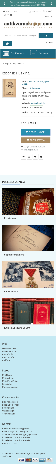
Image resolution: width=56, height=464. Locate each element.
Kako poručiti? (9, 357)
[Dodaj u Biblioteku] (29, 157)
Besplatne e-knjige (10, 405)
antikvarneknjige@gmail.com (24, 434)
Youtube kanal (8, 414)
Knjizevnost (18, 63)
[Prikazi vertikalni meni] (6, 53)
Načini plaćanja (31, 149)
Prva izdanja (10, 218)
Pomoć (49, 11)
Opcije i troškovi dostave (34, 146)
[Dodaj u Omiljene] (35, 157)
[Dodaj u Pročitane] (41, 157)
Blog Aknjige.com (10, 402)
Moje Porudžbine (10, 381)
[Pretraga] (46, 35)
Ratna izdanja (11, 291)
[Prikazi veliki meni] (33, 52)
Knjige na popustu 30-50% (17, 328)
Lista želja (6, 384)
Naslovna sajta (9, 348)
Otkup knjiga (8, 411)
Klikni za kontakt (22, 437)
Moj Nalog (7, 375)
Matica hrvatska (38, 103)
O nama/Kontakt (9, 351)
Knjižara (6, 360)
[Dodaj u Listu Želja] (23, 157)
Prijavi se (36, 11)
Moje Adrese (8, 378)
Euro (48, 16)
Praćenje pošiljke (10, 387)
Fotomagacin (8, 408)
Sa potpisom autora (14, 255)
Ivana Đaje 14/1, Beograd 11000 (19, 431)
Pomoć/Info (7, 354)
